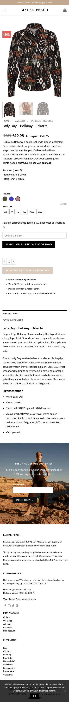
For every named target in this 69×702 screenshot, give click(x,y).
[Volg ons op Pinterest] (17, 605)
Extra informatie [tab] (12, 320)
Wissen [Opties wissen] (63, 204)
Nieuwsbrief (8, 661)
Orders (6, 617)
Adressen (7, 624)
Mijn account (9, 630)
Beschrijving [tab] (10, 313)
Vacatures (8, 674)
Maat (5, 206)
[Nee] (65, 692)
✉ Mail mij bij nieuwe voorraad (29, 244)
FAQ (5, 648)
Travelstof (19, 121)
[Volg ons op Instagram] (9, 605)
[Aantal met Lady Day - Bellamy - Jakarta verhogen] (13, 261)
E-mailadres (19, 484)
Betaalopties (9, 668)
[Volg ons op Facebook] (5, 605)
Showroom (8, 664)
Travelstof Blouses (41, 121)
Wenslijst (7, 620)
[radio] (5, 211)
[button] (4, 10)
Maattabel (8, 658)
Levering (7, 654)
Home (5, 121)
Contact (7, 651)
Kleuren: (6, 193)
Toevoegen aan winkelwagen (28, 270)
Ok (34, 696)
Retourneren (9, 671)
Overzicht (7, 627)
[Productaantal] (9, 261)
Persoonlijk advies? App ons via (31, 293)
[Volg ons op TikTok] (13, 605)
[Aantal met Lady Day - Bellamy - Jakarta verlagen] (4, 261)
